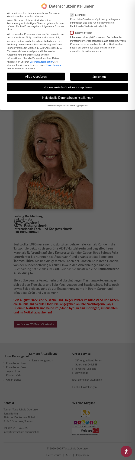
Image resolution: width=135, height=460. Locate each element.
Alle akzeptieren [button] (36, 75)
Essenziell (79, 13)
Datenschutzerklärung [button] (69, 104)
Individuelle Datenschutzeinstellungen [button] (67, 96)
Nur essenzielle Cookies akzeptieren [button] (67, 86)
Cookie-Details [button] (53, 104)
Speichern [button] (99, 75)
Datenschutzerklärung (41, 60)
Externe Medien (82, 31)
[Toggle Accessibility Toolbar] (126, 451)
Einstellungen (53, 63)
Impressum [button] (83, 104)
